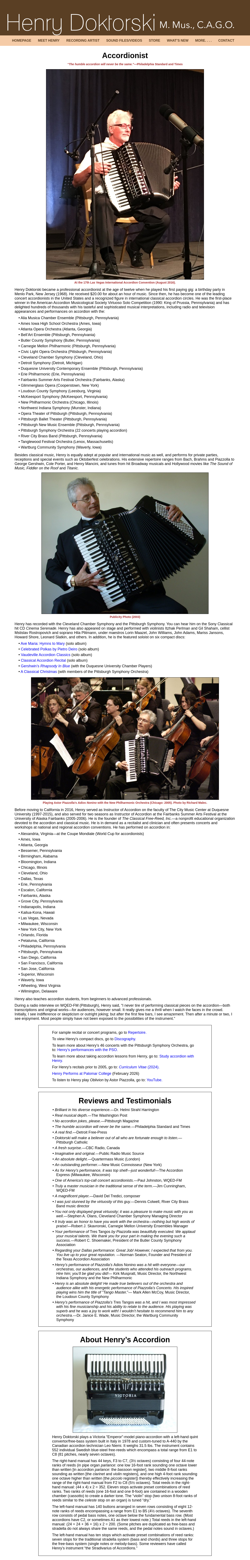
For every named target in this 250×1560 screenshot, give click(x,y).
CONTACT (226, 40)
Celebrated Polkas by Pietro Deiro (49, 649)
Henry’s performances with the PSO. (87, 1050)
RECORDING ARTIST (82, 40)
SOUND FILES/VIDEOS (124, 40)
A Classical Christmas (39, 672)
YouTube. (154, 1080)
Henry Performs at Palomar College (81, 1073)
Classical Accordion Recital (43, 660)
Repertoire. (137, 1032)
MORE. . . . (203, 40)
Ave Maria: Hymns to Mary (43, 643)
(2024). (139, 1067)
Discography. (125, 1039)
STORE (154, 40)
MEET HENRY (49, 40)
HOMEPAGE (21, 40)
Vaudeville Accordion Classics (45, 655)
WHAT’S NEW (178, 40)
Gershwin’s (45, 666)
